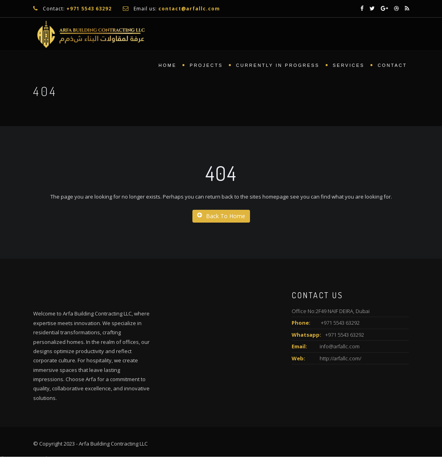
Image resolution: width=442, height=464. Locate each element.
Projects (206, 66)
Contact (392, 66)
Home (167, 66)
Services (348, 66)
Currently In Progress (278, 66)
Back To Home (221, 216)
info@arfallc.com (340, 346)
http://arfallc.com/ (340, 358)
